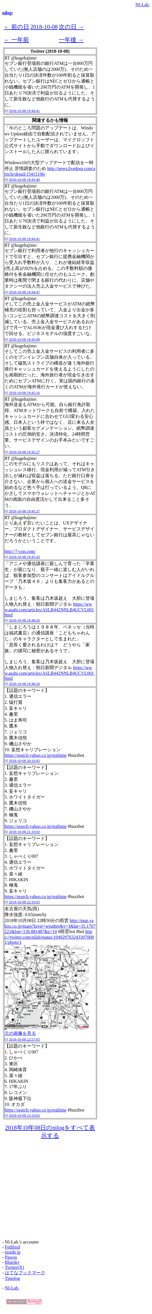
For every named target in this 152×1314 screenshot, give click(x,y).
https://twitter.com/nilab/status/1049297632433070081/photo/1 (49, 937)
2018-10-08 (44, 26)
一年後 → (71, 39)
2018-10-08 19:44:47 (24, 292)
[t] (6, 111)
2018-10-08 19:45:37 (24, 511)
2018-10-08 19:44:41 (24, 111)
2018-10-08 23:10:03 (24, 1115)
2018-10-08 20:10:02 (24, 761)
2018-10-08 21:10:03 (24, 832)
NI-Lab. (142, 4)
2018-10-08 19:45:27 (24, 452)
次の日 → (71, 26)
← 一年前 (16, 39)
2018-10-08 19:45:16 (24, 393)
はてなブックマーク (25, 1272)
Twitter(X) (14, 1267)
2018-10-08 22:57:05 (24, 1039)
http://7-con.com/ (20, 551)
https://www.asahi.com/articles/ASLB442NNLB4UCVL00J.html (49, 609)
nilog (7, 12)
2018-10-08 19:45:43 (24, 557)
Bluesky (12, 1262)
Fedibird (12, 1247)
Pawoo (11, 1257)
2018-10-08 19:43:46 (24, 179)
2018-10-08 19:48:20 (24, 620)
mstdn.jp (13, 1252)
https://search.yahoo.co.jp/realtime (35, 755)
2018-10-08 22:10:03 (24, 902)
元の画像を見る (20, 1033)
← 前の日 (16, 26)
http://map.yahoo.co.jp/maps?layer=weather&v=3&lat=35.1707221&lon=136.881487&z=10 (49, 926)
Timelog (12, 1278)
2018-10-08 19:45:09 (24, 339)
